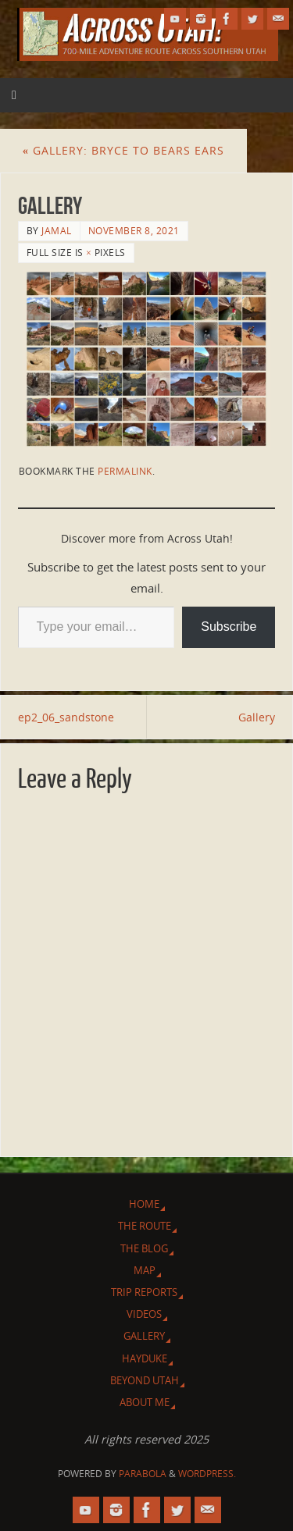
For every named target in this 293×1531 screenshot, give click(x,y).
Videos (144, 1314)
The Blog (144, 1248)
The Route (144, 1226)
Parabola (142, 1473)
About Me (145, 1402)
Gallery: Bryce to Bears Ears (123, 150)
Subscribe (228, 626)
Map (144, 1270)
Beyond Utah (144, 1380)
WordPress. (207, 1473)
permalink (125, 471)
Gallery (256, 717)
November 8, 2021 (134, 230)
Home (144, 1204)
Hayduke (144, 1358)
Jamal (56, 230)
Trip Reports (144, 1292)
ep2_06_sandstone (66, 717)
